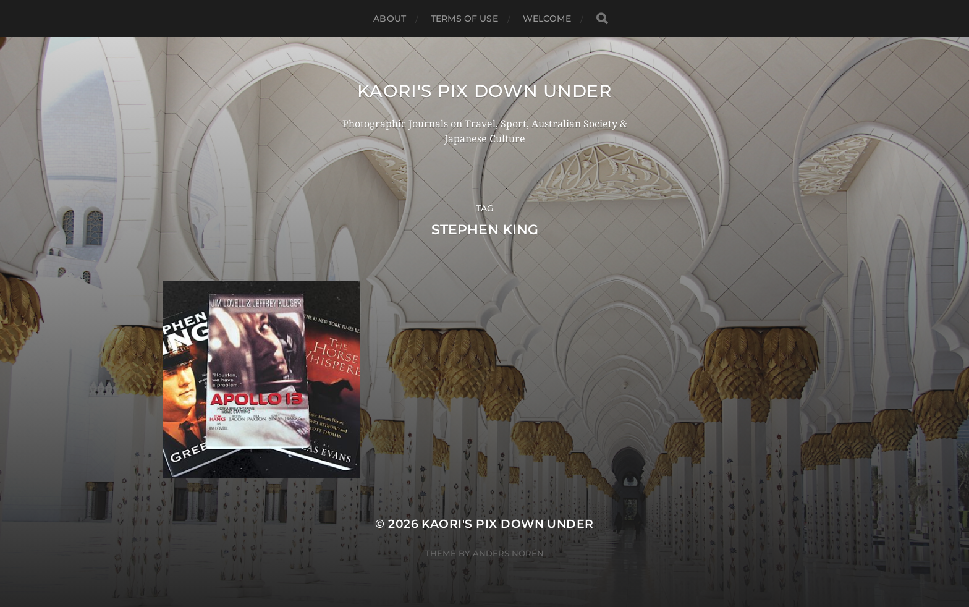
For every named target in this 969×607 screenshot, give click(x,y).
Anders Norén (508, 553)
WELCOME (547, 18)
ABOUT (389, 18)
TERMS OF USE (464, 18)
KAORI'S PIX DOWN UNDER (484, 90)
